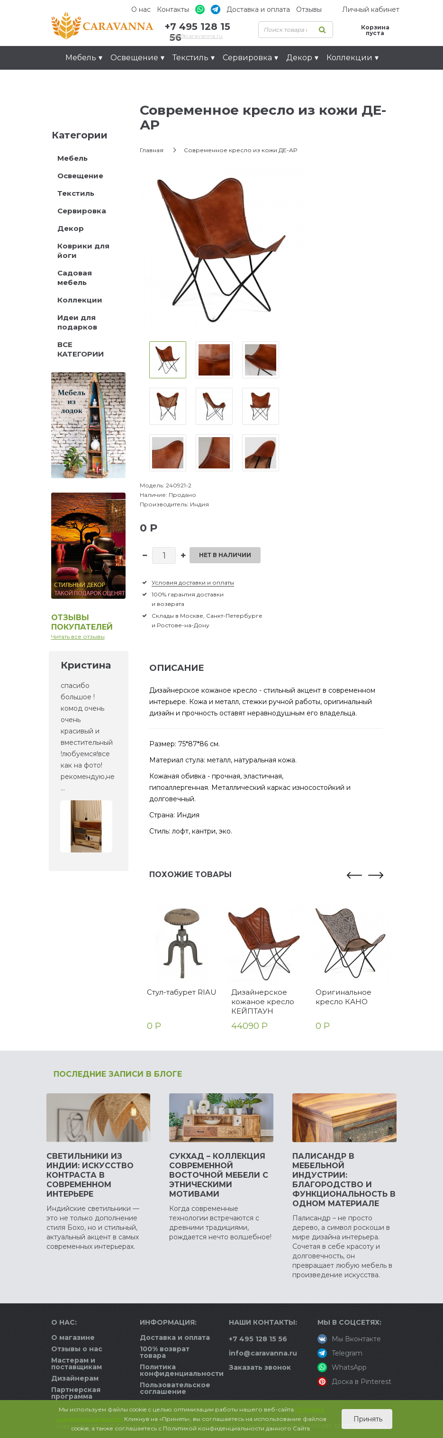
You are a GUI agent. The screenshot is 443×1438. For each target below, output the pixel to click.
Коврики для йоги (83, 250)
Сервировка (81, 210)
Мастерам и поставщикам (76, 1363)
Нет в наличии (225, 555)
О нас (141, 9)
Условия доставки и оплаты (193, 582)
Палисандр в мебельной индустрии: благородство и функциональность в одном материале (344, 1180)
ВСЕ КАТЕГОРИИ (80, 349)
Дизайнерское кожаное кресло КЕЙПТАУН (262, 1002)
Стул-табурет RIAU (182, 992)
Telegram (339, 1353)
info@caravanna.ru (196, 35)
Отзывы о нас (76, 1349)
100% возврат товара (165, 1352)
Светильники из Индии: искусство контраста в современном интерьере (90, 1175)
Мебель (72, 158)
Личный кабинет (370, 9)
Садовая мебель (74, 277)
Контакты (173, 9)
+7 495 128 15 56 (258, 1339)
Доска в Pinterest (354, 1381)
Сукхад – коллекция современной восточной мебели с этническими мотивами (218, 1175)
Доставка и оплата (258, 9)
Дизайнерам (75, 1378)
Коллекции (79, 299)
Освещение (80, 175)
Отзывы (309, 9)
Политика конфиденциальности (182, 1370)
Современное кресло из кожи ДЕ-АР (240, 150)
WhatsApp (342, 1367)
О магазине (73, 1337)
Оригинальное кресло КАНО (343, 997)
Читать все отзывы (78, 636)
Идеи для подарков (110, 81)
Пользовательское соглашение (175, 1388)
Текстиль (75, 193)
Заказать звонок (260, 1367)
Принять (367, 1419)
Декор (70, 228)
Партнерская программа (75, 1393)
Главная (151, 150)
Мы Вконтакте (349, 1339)
